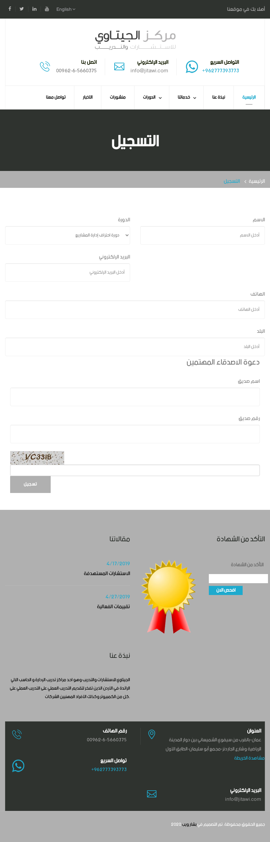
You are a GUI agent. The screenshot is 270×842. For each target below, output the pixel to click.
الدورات (149, 97)
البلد (261, 331)
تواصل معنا (56, 97)
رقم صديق (249, 418)
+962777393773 (220, 71)
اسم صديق (249, 381)
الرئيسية (249, 97)
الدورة (124, 219)
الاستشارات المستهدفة (107, 573)
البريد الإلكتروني (114, 257)
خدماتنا (184, 97)
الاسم (259, 219)
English (65, 9)
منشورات (118, 97)
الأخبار (88, 97)
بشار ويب (189, 824)
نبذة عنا (218, 97)
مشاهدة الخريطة (249, 758)
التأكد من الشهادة (247, 565)
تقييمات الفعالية (113, 606)
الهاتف (257, 294)
